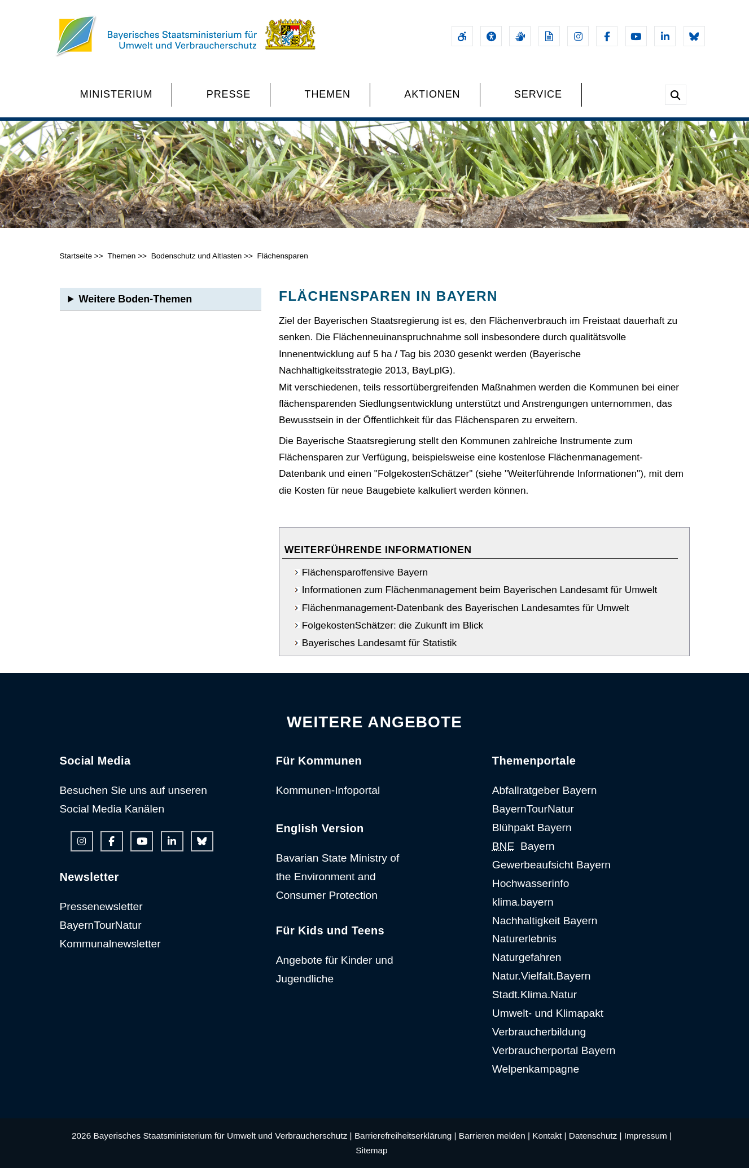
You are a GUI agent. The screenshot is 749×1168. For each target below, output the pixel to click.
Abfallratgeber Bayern (544, 790)
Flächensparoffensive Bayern (365, 572)
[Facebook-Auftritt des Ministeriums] (606, 36)
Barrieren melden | (494, 1135)
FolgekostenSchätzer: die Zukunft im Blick (392, 625)
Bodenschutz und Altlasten (196, 256)
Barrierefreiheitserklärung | (405, 1135)
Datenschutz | (595, 1135)
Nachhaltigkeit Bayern (545, 921)
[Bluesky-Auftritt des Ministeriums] (694, 36)
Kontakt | (549, 1135)
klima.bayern (523, 902)
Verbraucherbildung (539, 1032)
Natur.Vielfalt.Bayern (541, 976)
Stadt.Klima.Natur (534, 994)
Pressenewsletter (101, 906)
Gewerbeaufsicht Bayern (551, 865)
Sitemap (371, 1150)
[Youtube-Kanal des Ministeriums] (636, 36)
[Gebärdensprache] (520, 36)
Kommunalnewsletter (110, 944)
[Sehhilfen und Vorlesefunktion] (491, 36)
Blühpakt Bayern (532, 827)
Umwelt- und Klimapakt (547, 1013)
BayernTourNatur (101, 925)
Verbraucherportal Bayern (554, 1050)
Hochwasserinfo (531, 883)
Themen (121, 256)
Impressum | (648, 1135)
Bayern (523, 846)
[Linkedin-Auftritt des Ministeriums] (665, 36)
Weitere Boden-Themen (135, 299)
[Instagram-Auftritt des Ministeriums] (578, 36)
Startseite (76, 256)
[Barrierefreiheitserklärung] (462, 36)
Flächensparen (282, 256)
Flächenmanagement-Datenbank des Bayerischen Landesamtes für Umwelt (465, 607)
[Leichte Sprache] (549, 36)
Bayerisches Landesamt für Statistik (379, 642)
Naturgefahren (527, 957)
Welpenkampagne (535, 1069)
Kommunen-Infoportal (328, 790)
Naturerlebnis (524, 939)
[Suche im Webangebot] (675, 95)
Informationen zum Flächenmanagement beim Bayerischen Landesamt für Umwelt (480, 589)
